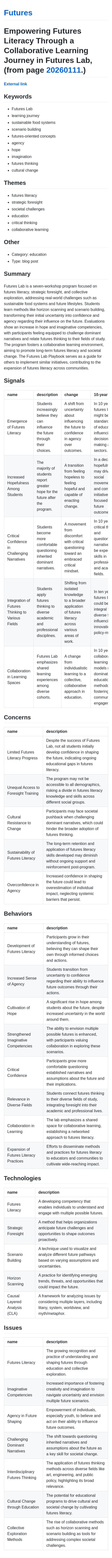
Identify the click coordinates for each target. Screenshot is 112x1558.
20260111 (63, 70)
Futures (18, 12)
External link (15, 84)
